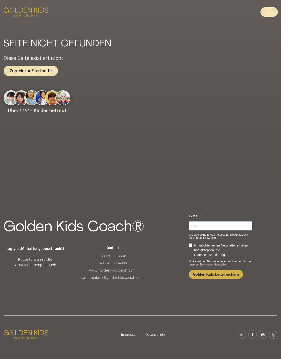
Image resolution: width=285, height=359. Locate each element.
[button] (269, 12)
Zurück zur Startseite (31, 70)
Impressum (130, 335)
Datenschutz (155, 335)
